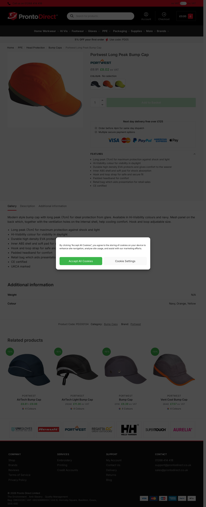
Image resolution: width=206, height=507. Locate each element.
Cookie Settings (125, 261)
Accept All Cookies (81, 261)
